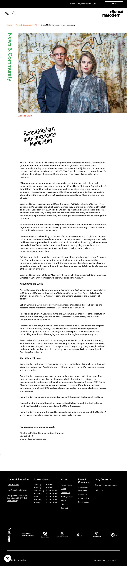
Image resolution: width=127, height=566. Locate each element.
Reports (64, 500)
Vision (63, 489)
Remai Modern (67, 485)
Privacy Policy (114, 560)
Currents (82, 494)
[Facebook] (103, 490)
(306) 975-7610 (13, 485)
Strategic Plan (67, 497)
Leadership (65, 493)
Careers (64, 504)
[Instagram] (97, 490)
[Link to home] (112, 14)
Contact (64, 508)
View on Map (12, 501)
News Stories (83, 498)
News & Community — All (26, 25)
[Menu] (6, 13)
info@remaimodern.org (17, 490)
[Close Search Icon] (14, 12)
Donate (114, 4)
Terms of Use (99, 560)
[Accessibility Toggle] (18, 558)
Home (9, 25)
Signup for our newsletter (106, 485)
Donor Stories (83, 502)
